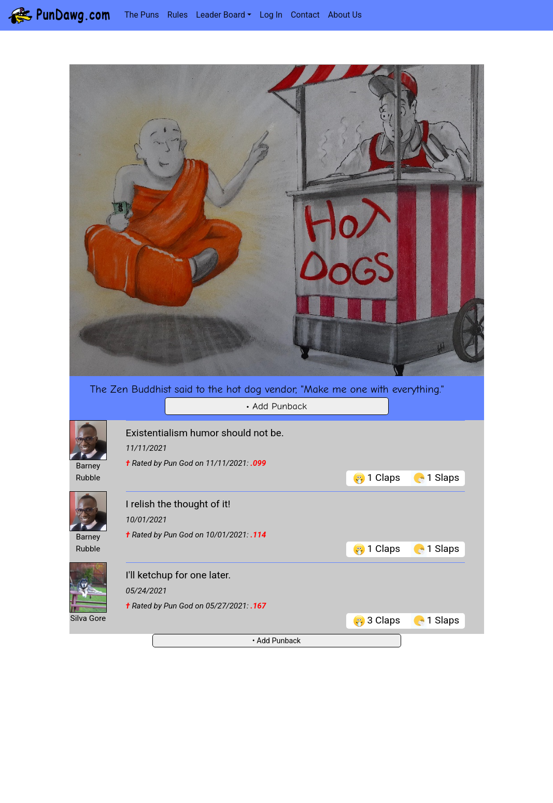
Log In (271, 15)
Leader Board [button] (220, 15)
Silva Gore (88, 618)
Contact (305, 15)
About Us (345, 15)
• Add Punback (276, 406)
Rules (177, 15)
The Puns (141, 15)
